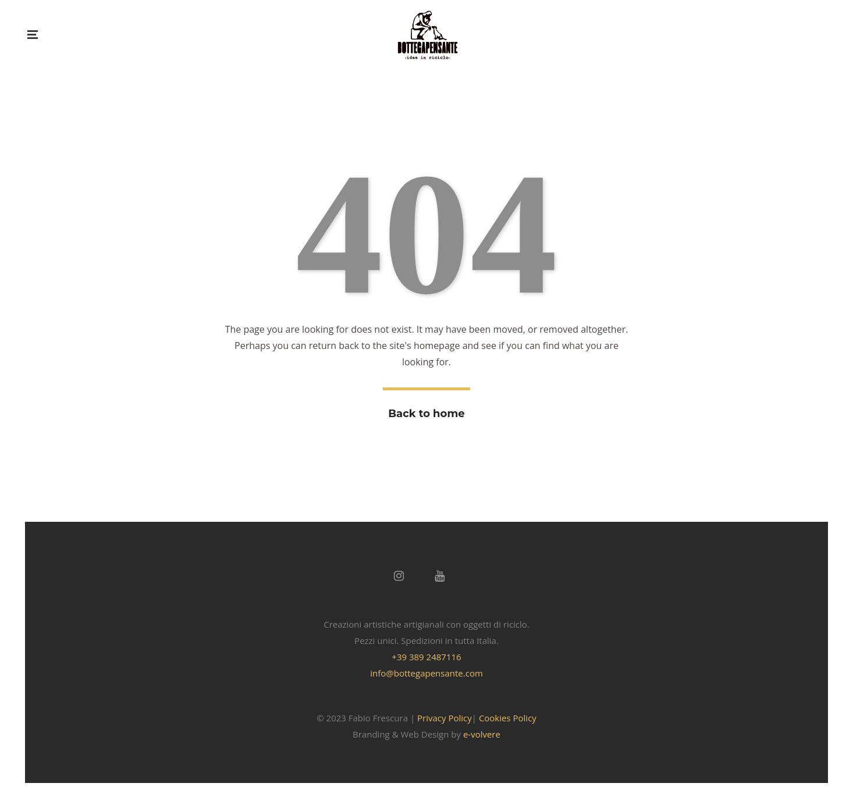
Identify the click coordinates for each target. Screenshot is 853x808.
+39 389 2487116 (426, 657)
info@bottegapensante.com (426, 673)
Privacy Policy (444, 718)
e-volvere (481, 734)
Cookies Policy (507, 718)
